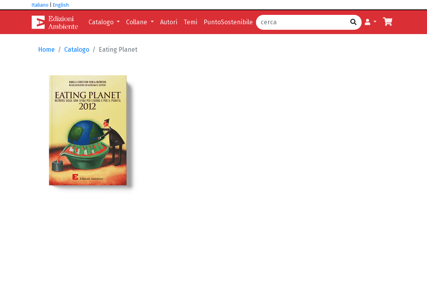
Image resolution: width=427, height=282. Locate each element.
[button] (371, 22)
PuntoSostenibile (228, 22)
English (61, 5)
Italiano (40, 5)
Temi (190, 22)
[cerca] (301, 22)
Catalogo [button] (101, 22)
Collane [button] (137, 22)
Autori (168, 22)
